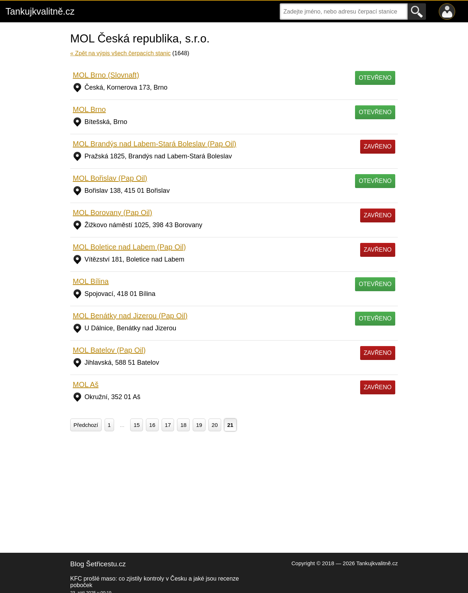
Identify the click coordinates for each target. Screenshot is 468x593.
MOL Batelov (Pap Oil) (109, 350)
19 (199, 425)
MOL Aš (85, 384)
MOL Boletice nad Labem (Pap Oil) (129, 247)
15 (136, 425)
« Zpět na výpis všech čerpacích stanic (120, 53)
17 (168, 425)
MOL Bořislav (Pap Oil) (110, 178)
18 (183, 425)
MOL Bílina (91, 281)
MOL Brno (89, 109)
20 (215, 425)
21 (230, 425)
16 (152, 425)
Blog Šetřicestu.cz (98, 564)
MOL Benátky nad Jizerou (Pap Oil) (130, 316)
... (122, 425)
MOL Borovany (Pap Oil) (112, 213)
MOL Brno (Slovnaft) (106, 75)
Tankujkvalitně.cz (40, 11)
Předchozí (85, 425)
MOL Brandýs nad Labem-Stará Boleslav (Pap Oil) (154, 144)
